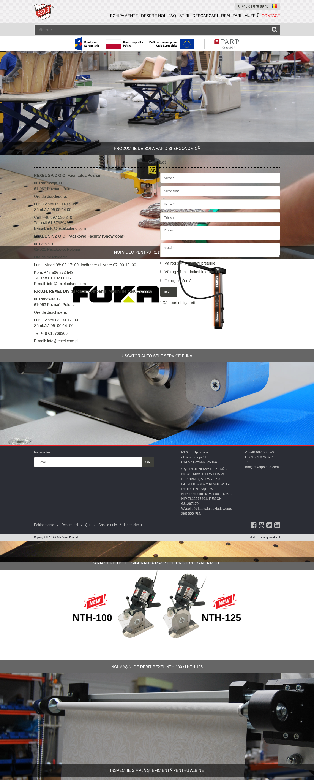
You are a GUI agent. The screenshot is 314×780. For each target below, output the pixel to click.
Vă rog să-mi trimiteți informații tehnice (195, 272)
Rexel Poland (70, 537)
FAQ (172, 16)
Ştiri (184, 16)
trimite (168, 292)
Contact (271, 16)
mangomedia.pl (270, 537)
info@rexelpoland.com (262, 467)
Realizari (231, 16)
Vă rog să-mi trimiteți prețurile (187, 263)
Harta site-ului (134, 525)
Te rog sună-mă (176, 281)
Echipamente (124, 16)
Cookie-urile (107, 525)
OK (147, 462)
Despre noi (153, 16)
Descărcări (205, 16)
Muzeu (251, 16)
